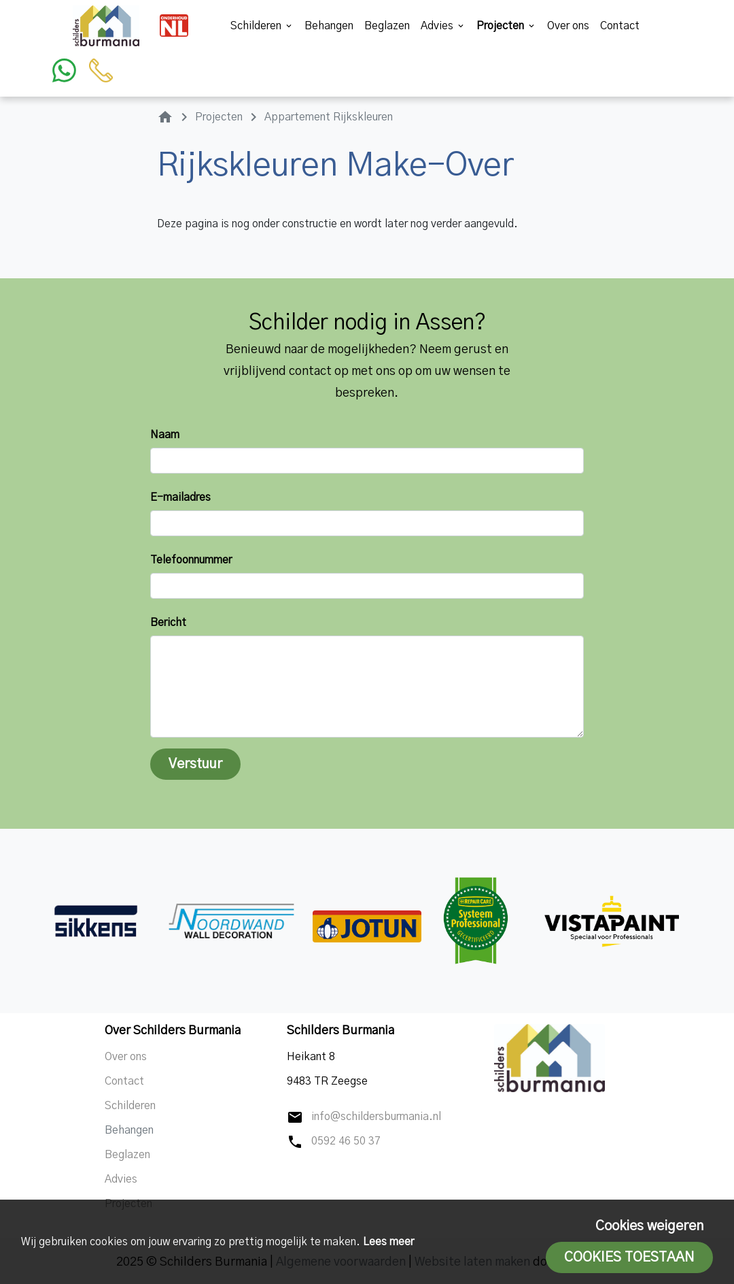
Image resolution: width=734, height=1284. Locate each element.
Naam (164, 434)
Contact (620, 25)
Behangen (328, 25)
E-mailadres (180, 497)
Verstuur (195, 764)
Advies (443, 25)
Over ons (568, 25)
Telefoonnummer (191, 560)
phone (295, 1142)
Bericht (168, 622)
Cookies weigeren (649, 1226)
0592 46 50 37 (346, 1141)
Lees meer (388, 1241)
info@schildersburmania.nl (376, 1116)
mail (295, 1117)
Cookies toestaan (629, 1257)
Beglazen (387, 25)
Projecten (506, 25)
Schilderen (262, 25)
